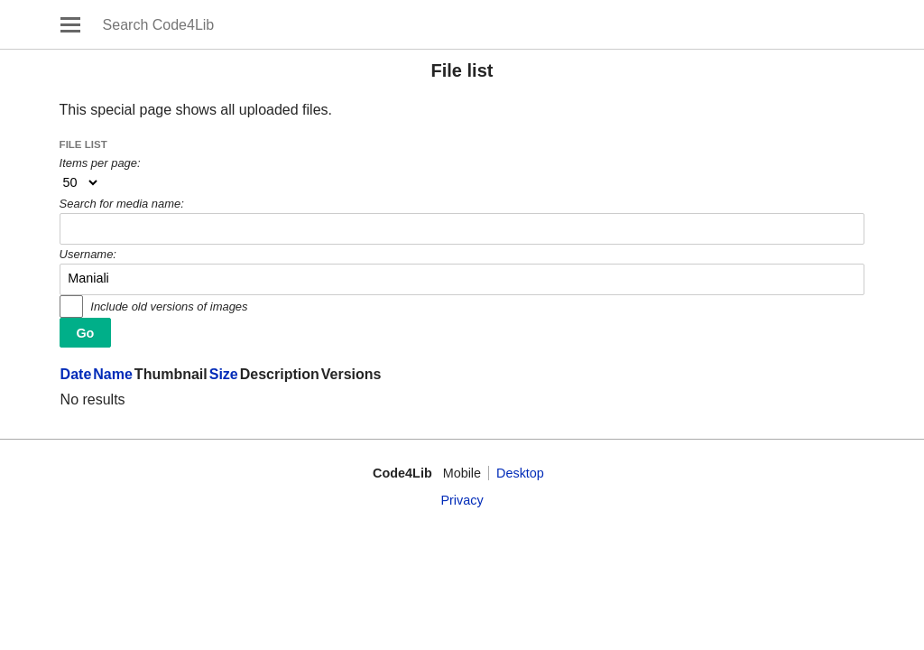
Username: (88, 254)
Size (223, 374)
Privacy (461, 500)
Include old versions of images (168, 306)
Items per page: (100, 163)
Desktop (520, 473)
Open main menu (70, 24)
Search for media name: (122, 203)
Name (113, 374)
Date (76, 374)
